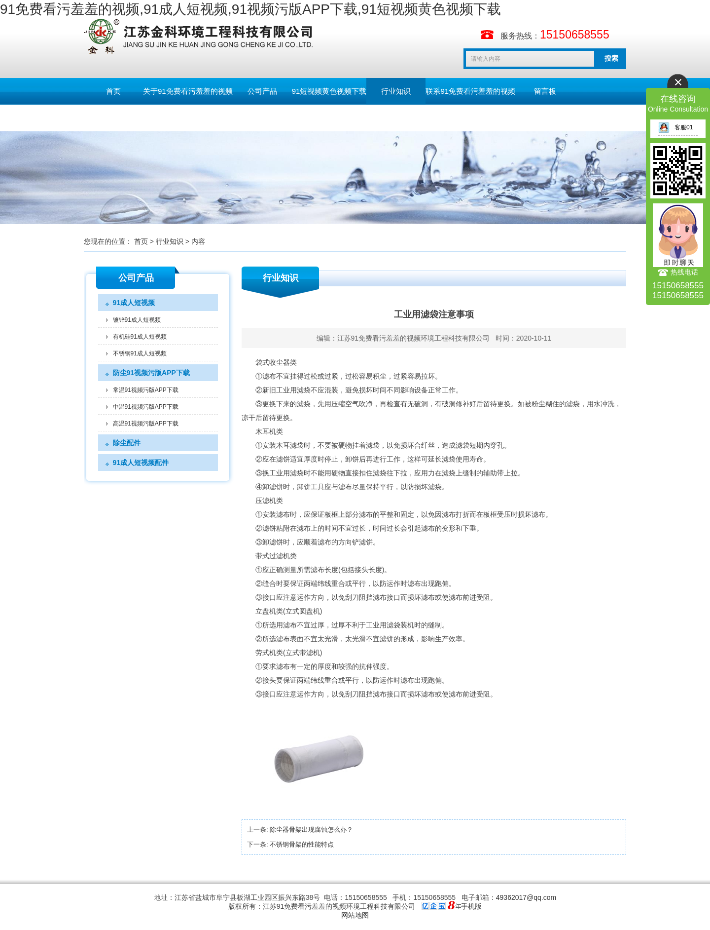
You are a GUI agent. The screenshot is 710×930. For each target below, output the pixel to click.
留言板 (545, 91)
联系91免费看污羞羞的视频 (470, 91)
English (113, 118)
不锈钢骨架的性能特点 (302, 844)
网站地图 (355, 915)
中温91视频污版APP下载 (145, 406)
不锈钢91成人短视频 (140, 353)
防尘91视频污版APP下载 (151, 373)
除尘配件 (127, 443)
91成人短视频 (134, 303)
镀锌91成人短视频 (137, 319)
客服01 (675, 127)
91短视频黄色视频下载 (329, 91)
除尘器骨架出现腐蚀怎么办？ (311, 829)
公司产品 (262, 91)
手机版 (471, 906)
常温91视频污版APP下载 (145, 390)
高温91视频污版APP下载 (145, 423)
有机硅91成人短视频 (140, 336)
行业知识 (396, 91)
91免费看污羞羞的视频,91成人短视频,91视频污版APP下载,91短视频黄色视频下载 (250, 9)
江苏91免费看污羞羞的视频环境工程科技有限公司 (413, 338)
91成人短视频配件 (141, 462)
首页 (113, 91)
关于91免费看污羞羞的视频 (188, 91)
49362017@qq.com (526, 897)
